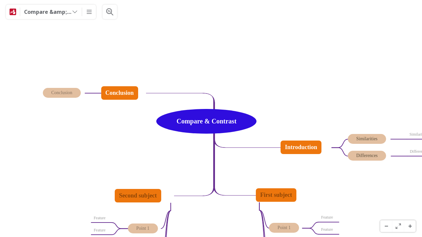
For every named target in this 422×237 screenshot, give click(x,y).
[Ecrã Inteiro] (398, 226)
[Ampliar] (410, 226)
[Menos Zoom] (386, 226)
